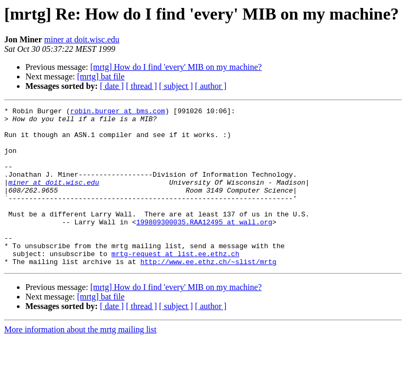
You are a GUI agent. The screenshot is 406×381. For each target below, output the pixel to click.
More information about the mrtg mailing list (80, 361)
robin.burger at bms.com (117, 112)
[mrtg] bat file (101, 76)
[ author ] (211, 85)
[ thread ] (141, 85)
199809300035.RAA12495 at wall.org (204, 245)
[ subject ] (176, 85)
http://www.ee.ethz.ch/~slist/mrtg (208, 293)
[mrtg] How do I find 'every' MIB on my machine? (176, 66)
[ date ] (112, 85)
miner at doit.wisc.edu (81, 39)
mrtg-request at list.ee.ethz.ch (175, 283)
